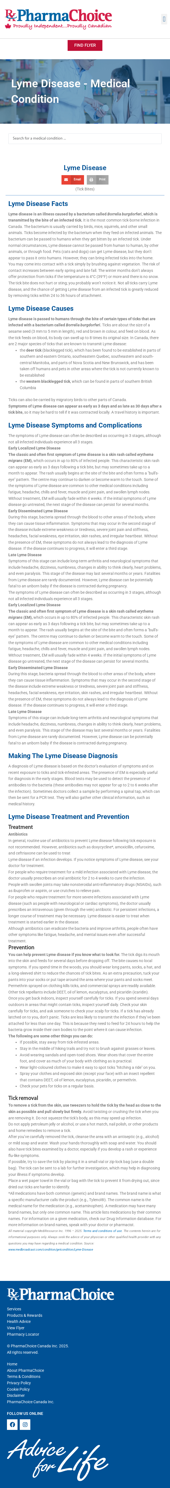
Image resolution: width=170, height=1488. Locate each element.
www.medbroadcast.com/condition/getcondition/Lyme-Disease (50, 1249)
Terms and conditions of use (102, 1231)
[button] (164, 19)
